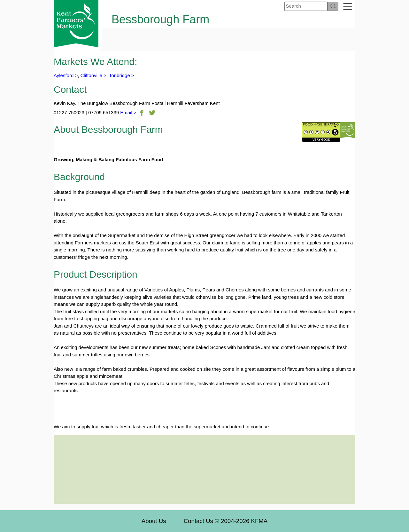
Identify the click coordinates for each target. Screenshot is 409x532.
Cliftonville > (93, 75)
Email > (127, 112)
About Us (154, 521)
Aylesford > (66, 75)
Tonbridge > (121, 75)
